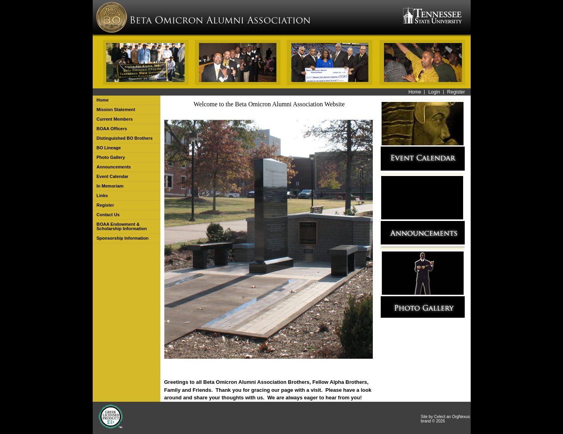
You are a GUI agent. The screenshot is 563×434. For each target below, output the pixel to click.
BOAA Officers (112, 128)
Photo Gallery (111, 157)
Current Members (115, 119)
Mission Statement (116, 109)
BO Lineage (109, 147)
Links (102, 195)
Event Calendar (113, 176)
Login (434, 92)
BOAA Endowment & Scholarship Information (122, 226)
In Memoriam (110, 186)
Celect (439, 416)
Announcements (114, 166)
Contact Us (108, 214)
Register (456, 92)
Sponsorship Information (123, 238)
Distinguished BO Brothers (125, 138)
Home (414, 92)
